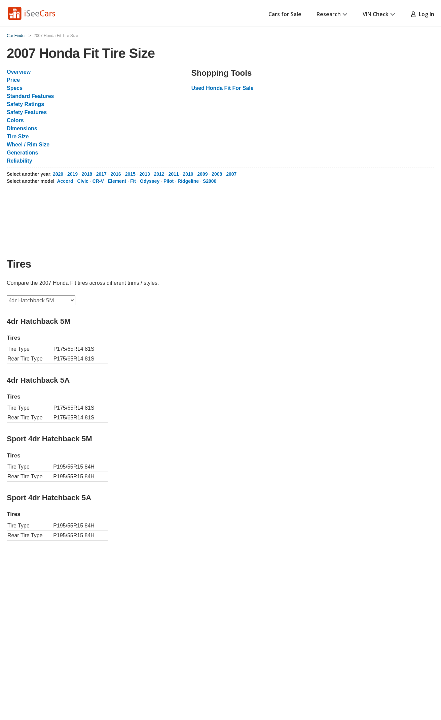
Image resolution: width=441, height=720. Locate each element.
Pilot (168, 181)
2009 (202, 174)
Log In (422, 14)
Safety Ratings (25, 104)
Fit (133, 181)
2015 (130, 174)
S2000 (209, 181)
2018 (87, 174)
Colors (15, 120)
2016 (116, 174)
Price (13, 80)
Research (332, 14)
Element (117, 181)
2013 (145, 174)
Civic (82, 181)
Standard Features (30, 96)
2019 (72, 174)
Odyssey (149, 181)
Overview (19, 72)
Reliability (19, 161)
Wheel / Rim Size (28, 144)
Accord (65, 181)
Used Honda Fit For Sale (222, 88)
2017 (101, 174)
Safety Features (27, 112)
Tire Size (18, 136)
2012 (159, 174)
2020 (58, 174)
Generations (22, 153)
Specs (15, 88)
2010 (188, 174)
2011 (173, 174)
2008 (217, 174)
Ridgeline (188, 181)
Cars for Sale (284, 14)
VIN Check (379, 14)
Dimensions (22, 128)
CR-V (98, 181)
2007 (231, 174)
